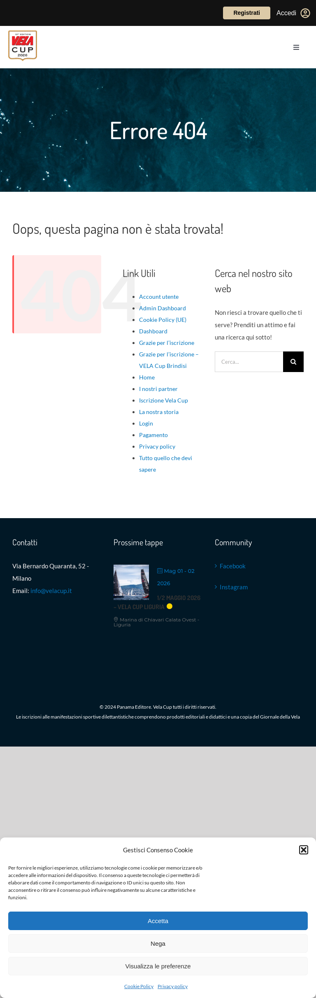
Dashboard (153, 331)
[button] (304, 850)
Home (147, 377)
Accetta (158, 920)
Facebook (233, 566)
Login (146, 423)
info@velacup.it (51, 590)
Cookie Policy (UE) (162, 319)
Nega (158, 943)
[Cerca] (293, 361)
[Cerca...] (249, 361)
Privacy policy (173, 986)
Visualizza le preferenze (158, 966)
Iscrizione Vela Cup (163, 400)
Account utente (159, 296)
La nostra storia (159, 411)
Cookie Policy (138, 986)
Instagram (234, 587)
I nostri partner (158, 388)
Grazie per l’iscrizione (166, 342)
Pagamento (153, 434)
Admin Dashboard (162, 308)
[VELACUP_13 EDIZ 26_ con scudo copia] (22, 33)
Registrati (246, 12)
